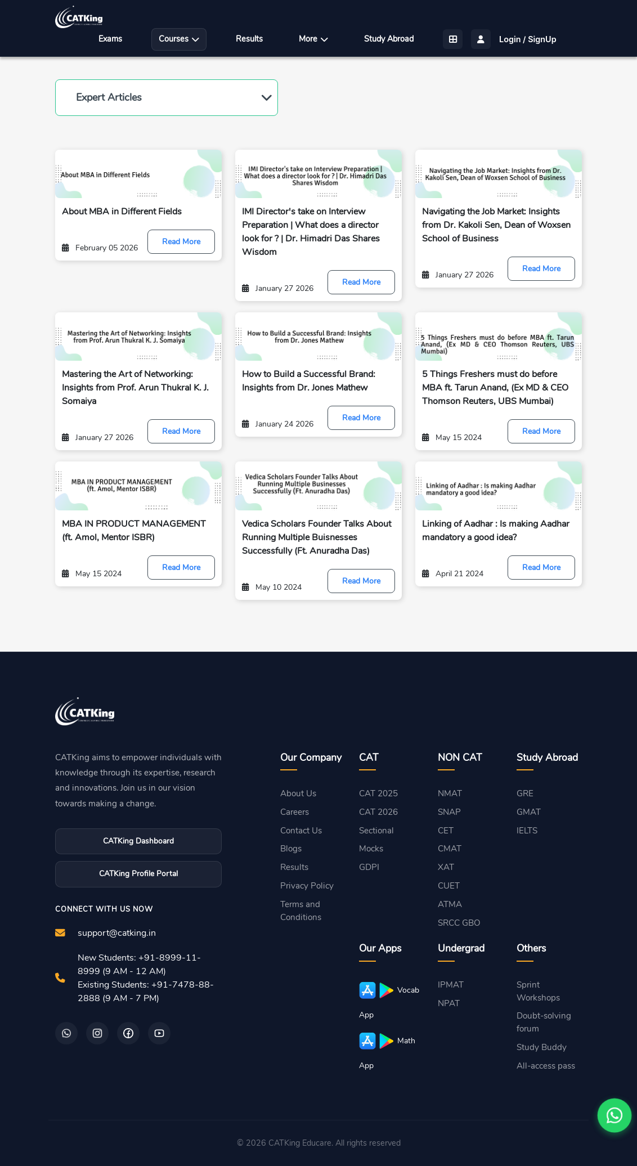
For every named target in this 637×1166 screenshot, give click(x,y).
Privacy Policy (307, 885)
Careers (294, 812)
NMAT (450, 793)
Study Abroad (389, 38)
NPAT (449, 1003)
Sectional (376, 830)
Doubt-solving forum (544, 1022)
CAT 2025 (378, 793)
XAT (446, 867)
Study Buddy (542, 1047)
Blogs (291, 848)
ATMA (450, 904)
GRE (525, 793)
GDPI (369, 867)
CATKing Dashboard (138, 841)
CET (446, 830)
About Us (298, 793)
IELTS (527, 830)
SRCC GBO (459, 923)
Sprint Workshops (538, 991)
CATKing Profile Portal (138, 873)
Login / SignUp (528, 39)
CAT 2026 (378, 812)
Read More (181, 241)
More (313, 38)
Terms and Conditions (300, 911)
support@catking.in (117, 933)
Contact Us (301, 830)
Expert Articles (109, 97)
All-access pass (546, 1065)
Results (249, 38)
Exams (110, 38)
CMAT (449, 848)
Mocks (371, 848)
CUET (449, 885)
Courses (179, 38)
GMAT (529, 812)
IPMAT (451, 984)
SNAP (449, 812)
